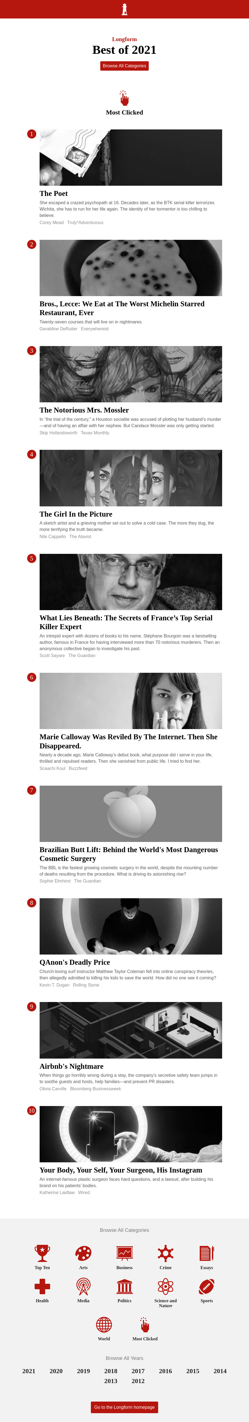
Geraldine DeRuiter (59, 328)
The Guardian (82, 655)
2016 (165, 1371)
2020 (56, 1371)
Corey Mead (52, 222)
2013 (110, 1381)
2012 (138, 1381)
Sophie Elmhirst (55, 881)
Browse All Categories (124, 65)
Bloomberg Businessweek (95, 1088)
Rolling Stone (86, 985)
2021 (28, 1371)
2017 (138, 1371)
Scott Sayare (52, 655)
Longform (124, 39)
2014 (220, 1371)
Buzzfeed (78, 768)
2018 (110, 1371)
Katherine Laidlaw (57, 1192)
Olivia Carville (53, 1088)
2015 (192, 1371)
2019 (83, 1371)
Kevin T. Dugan (55, 985)
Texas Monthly (95, 432)
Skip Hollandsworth (59, 432)
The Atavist (80, 536)
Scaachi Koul (52, 768)
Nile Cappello (53, 536)
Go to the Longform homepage (124, 1407)
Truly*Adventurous (85, 222)
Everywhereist (95, 328)
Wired (84, 1192)
